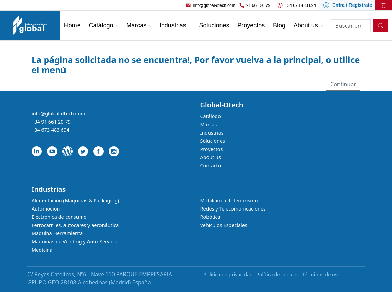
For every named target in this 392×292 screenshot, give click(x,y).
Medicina (42, 249)
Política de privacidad (228, 274)
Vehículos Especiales (223, 225)
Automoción (46, 208)
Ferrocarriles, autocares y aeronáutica (75, 225)
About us (210, 157)
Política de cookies (277, 274)
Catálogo (210, 116)
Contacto (210, 165)
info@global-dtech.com (214, 5)
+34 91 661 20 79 (51, 121)
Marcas (208, 124)
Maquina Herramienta (57, 233)
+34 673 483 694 (300, 5)
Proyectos (211, 149)
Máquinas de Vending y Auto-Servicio (74, 241)
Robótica (210, 217)
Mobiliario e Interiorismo (229, 200)
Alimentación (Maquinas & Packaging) (75, 200)
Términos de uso (321, 274)
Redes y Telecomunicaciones (233, 208)
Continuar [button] (343, 84)
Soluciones (212, 141)
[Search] (351, 25)
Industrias (212, 132)
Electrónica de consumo (59, 217)
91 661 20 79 (258, 5)
